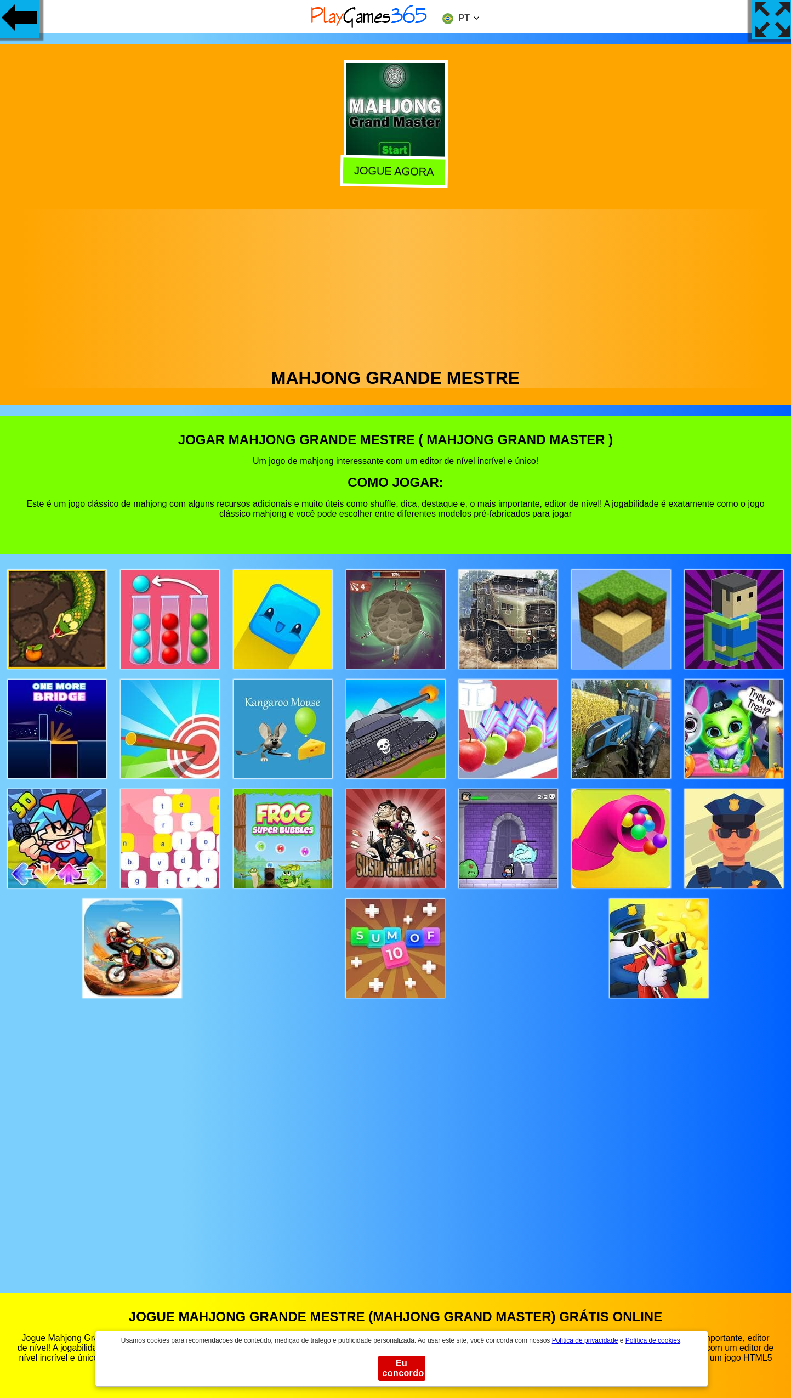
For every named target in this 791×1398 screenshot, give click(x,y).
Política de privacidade (585, 1340)
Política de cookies (652, 1340)
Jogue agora (396, 171)
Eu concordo (403, 1368)
